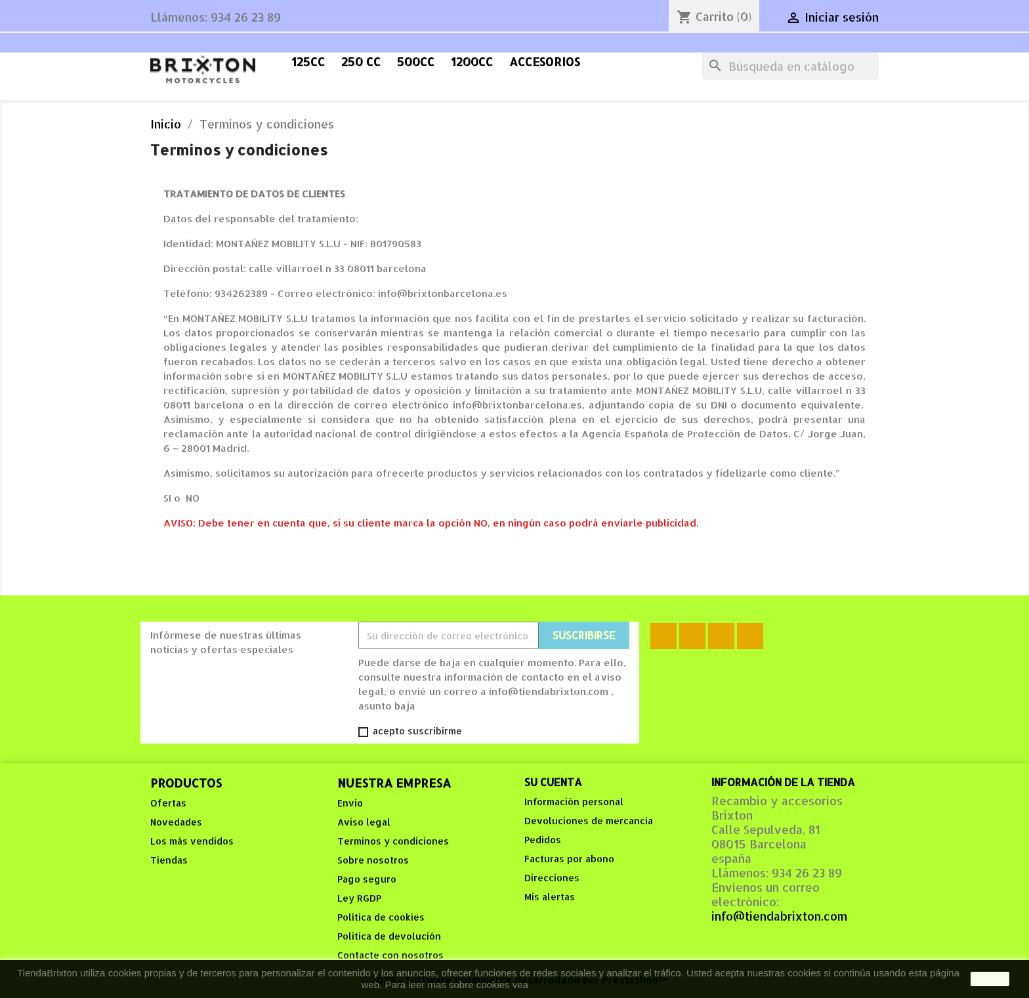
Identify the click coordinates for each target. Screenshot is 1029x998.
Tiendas (169, 860)
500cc (415, 61)
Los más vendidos (192, 841)
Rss (692, 636)
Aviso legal (363, 822)
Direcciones (551, 877)
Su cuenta (553, 782)
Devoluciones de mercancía (588, 820)
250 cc (361, 61)
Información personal (573, 801)
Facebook (663, 636)
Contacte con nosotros (390, 955)
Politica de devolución (389, 936)
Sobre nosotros (373, 860)
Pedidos (542, 839)
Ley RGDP (359, 898)
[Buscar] (790, 66)
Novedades (176, 822)
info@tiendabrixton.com (779, 916)
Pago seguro (366, 879)
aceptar (990, 979)
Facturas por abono (569, 858)
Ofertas (168, 802)
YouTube (721, 636)
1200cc (472, 61)
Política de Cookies (573, 984)
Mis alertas (549, 896)
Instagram (750, 636)
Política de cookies (381, 917)
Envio (350, 802)
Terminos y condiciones (393, 841)
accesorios (544, 61)
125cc (308, 61)
